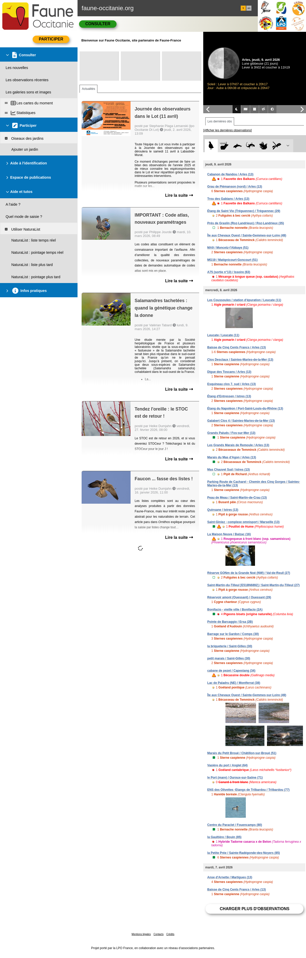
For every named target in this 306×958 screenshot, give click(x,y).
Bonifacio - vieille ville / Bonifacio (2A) (235, 609)
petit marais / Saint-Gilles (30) (228, 658)
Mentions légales (141, 934)
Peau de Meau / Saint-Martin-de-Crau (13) (237, 497)
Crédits (170, 934)
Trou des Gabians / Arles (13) (228, 199)
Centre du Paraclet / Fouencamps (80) (234, 825)
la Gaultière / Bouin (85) (224, 837)
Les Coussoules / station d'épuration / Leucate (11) (244, 300)
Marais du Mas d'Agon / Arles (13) (231, 457)
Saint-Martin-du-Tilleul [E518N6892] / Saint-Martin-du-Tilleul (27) (253, 585)
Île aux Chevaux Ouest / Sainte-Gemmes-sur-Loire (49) (246, 235)
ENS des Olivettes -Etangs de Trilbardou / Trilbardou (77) (248, 790)
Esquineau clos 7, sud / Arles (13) (231, 384)
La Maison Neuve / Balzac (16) (229, 534)
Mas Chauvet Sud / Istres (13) (228, 469)
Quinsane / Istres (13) (222, 510)
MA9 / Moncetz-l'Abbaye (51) (228, 247)
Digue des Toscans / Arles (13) (229, 372)
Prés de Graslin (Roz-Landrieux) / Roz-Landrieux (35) (245, 223)
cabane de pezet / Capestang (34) (231, 670)
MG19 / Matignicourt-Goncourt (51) (232, 260)
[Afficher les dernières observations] (227, 130)
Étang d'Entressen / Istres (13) (229, 396)
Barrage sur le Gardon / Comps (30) (233, 634)
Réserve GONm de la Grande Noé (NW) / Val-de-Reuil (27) (248, 573)
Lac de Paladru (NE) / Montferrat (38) (233, 683)
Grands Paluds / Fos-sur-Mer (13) (231, 433)
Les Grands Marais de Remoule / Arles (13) (238, 445)
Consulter (97, 24)
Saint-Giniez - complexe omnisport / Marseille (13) (243, 522)
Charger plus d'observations (254, 909)
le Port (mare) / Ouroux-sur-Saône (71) (235, 777)
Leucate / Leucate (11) (223, 335)
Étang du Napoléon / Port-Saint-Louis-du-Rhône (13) (245, 408)
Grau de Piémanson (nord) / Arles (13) (234, 186)
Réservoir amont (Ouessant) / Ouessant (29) (239, 597)
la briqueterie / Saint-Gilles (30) (229, 646)
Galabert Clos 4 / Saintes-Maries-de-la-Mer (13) (241, 420)
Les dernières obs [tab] (220, 121)
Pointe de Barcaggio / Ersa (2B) (230, 622)
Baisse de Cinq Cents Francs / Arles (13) (236, 347)
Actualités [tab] (88, 89)
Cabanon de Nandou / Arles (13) (230, 174)
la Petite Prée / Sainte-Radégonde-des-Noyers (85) (243, 853)
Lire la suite (179, 195)
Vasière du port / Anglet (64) (227, 765)
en (249, 8)
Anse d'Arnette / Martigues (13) (229, 877)
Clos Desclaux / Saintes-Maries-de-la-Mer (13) (240, 359)
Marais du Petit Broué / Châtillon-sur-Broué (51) (241, 753)
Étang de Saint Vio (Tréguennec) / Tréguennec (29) (243, 211)
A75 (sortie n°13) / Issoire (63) (228, 272)
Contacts (158, 934)
